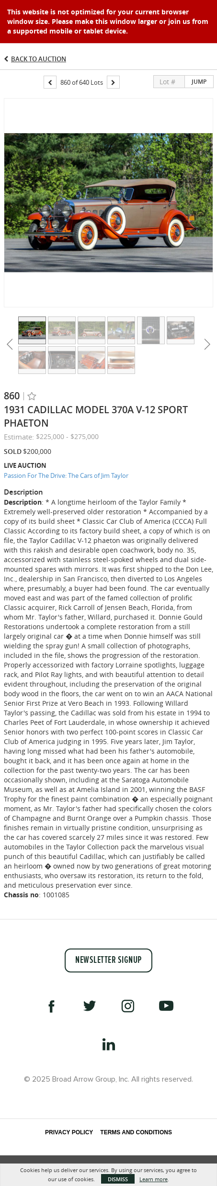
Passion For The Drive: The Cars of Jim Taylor (66, 475)
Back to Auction (38, 59)
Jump (199, 82)
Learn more (153, 1179)
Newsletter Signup (108, 960)
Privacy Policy (69, 1132)
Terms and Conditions (136, 1132)
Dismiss (118, 1179)
